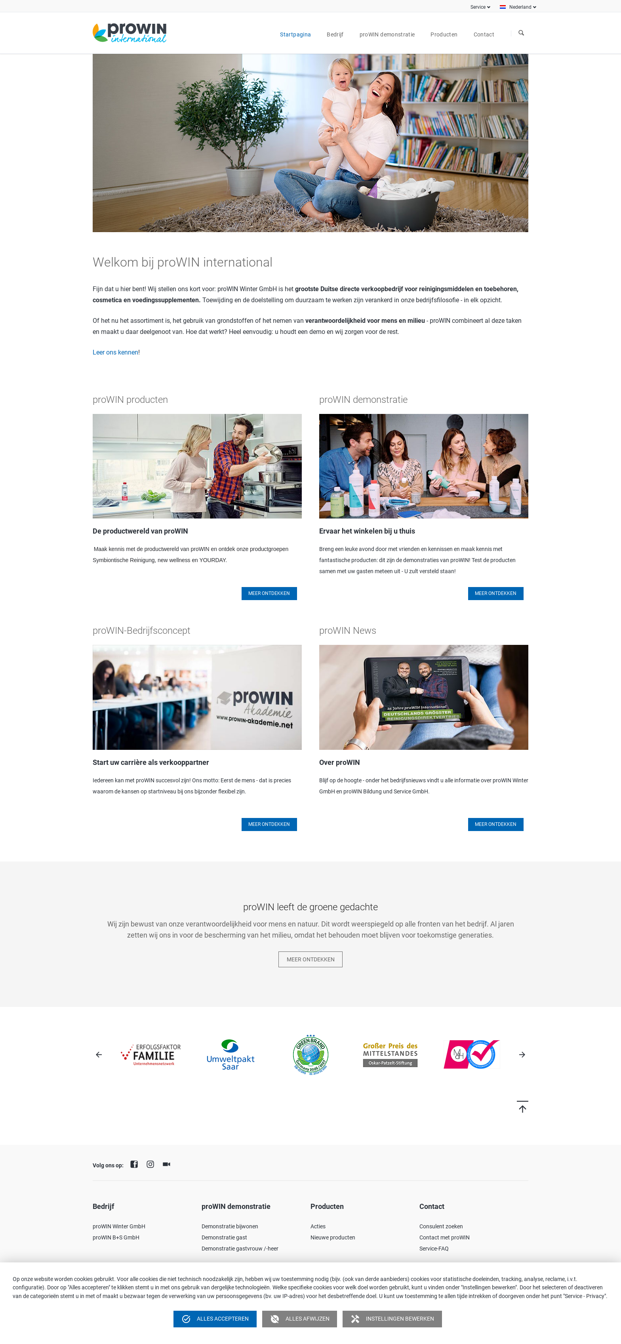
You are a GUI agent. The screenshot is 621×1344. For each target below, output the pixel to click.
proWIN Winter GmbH (119, 1226)
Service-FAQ (434, 1248)
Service (478, 7)
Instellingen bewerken (392, 1319)
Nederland (520, 7)
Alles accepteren (215, 1319)
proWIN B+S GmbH (116, 1237)
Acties (318, 1226)
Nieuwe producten (332, 1237)
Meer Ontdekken (269, 593)
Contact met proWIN (444, 1237)
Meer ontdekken (495, 593)
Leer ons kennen (115, 352)
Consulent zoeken (441, 1226)
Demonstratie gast (224, 1237)
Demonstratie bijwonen (230, 1226)
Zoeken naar (521, 33)
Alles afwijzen (300, 1319)
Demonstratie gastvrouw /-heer (240, 1248)
